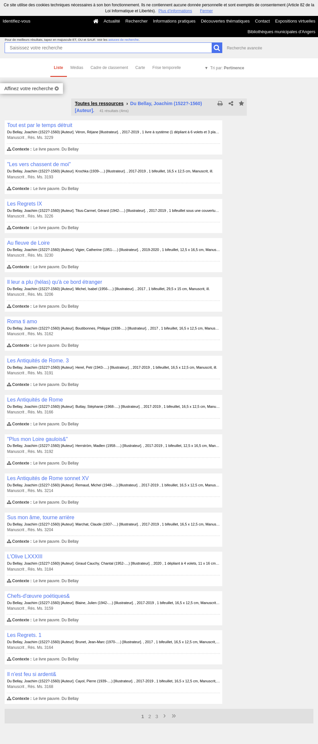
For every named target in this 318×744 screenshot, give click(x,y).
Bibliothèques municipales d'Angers (281, 31)
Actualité (112, 21)
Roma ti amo (22, 321)
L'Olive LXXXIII (24, 556)
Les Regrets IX (24, 204)
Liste (58, 67)
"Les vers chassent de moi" (39, 164)
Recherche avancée (244, 48)
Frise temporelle (166, 67)
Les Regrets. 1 (24, 635)
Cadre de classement (109, 67)
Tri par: (227, 68)
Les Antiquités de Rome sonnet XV (48, 478)
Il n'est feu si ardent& (31, 674)
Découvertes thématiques (225, 21)
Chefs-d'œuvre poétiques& (38, 596)
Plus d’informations (175, 11)
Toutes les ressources (99, 103)
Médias (77, 67)
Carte (140, 67)
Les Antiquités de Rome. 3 (38, 360)
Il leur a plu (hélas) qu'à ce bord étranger (54, 282)
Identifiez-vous (16, 21)
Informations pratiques (174, 21)
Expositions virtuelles (295, 21)
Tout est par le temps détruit (39, 125)
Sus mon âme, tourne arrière (40, 517)
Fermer (206, 11)
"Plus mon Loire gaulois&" (37, 439)
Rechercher (137, 21)
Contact (262, 21)
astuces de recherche (123, 39)
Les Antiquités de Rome (35, 400)
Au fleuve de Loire (28, 243)
